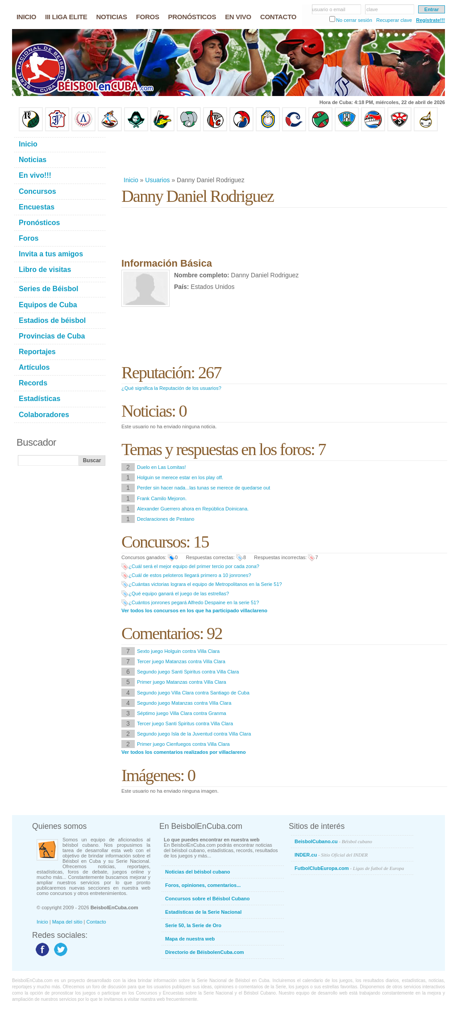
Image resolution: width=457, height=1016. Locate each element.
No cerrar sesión (354, 20)
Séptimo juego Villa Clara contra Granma (181, 713)
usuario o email (328, 9)
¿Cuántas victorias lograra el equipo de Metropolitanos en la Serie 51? (205, 584)
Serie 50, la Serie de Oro (193, 925)
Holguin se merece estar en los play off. (180, 477)
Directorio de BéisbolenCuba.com (204, 952)
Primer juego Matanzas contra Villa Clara (181, 682)
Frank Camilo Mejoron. (162, 498)
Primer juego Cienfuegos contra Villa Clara (183, 744)
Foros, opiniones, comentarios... (203, 885)
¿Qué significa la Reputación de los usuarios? (171, 388)
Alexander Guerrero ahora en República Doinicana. (193, 508)
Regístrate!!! (430, 20)
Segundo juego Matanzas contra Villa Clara (184, 703)
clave (372, 9)
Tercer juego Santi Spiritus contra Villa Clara (185, 723)
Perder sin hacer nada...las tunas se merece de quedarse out (203, 487)
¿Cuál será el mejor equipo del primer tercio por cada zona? (194, 566)
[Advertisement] (283, 154)
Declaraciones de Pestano (165, 519)
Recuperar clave (394, 20)
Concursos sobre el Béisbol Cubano (207, 898)
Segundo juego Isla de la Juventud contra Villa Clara (194, 733)
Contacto (96, 921)
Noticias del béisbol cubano (197, 871)
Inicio (131, 180)
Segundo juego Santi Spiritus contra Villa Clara (188, 671)
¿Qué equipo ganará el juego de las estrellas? (179, 593)
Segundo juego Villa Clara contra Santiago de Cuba (193, 692)
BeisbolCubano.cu (333, 841)
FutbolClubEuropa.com (349, 868)
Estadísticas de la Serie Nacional (203, 912)
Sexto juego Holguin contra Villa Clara (178, 651)
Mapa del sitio (67, 921)
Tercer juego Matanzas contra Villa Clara (181, 661)
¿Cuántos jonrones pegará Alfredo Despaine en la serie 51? (194, 602)
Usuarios (157, 180)
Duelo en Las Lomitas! (161, 467)
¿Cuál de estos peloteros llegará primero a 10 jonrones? (190, 575)
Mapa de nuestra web (190, 938)
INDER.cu (331, 854)
